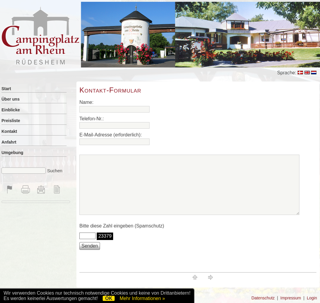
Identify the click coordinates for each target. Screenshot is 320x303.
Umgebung (12, 152)
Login (312, 298)
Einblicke (10, 109)
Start (6, 88)
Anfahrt (8, 142)
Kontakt (9, 131)
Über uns (10, 99)
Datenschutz (263, 298)
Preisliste (10, 120)
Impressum (290, 298)
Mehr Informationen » (142, 298)
